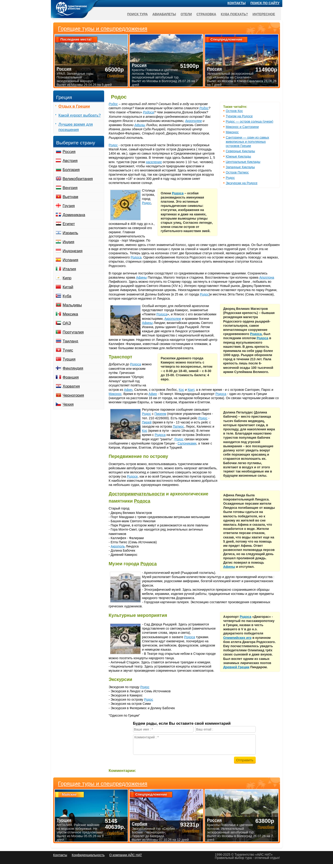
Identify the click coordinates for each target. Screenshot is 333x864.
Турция (69, 359)
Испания (70, 260)
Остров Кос (234, 111)
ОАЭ (67, 323)
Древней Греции (236, 667)
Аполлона (266, 277)
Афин (128, 390)
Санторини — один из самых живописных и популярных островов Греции (247, 142)
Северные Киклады (240, 151)
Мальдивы (72, 305)
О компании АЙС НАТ (125, 855)
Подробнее (115, 833)
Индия (68, 242)
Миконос (232, 132)
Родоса (148, 112)
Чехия (68, 404)
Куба (67, 296)
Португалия (73, 332)
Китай (68, 287)
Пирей (147, 422)
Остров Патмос (237, 172)
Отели (186, 14)
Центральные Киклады (243, 162)
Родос (230, 178)
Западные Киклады (240, 167)
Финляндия (73, 368)
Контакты (236, 3)
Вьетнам (70, 197)
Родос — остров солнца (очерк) (249, 121)
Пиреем (160, 414)
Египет (69, 224)
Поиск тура (137, 14)
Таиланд (70, 341)
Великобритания (78, 179)
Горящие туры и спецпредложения (102, 784)
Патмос (178, 426)
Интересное (263, 14)
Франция (71, 377)
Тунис (68, 350)
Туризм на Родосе (239, 116)
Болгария (71, 170)
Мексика (70, 314)
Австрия (70, 161)
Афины (139, 125)
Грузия (69, 206)
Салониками (186, 443)
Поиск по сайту (265, 3)
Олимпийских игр (237, 638)
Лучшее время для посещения (76, 127)
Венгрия (70, 188)
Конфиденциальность (88, 855)
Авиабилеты (164, 14)
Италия (69, 269)
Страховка (206, 14)
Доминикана (74, 215)
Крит (191, 390)
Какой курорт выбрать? (80, 115)
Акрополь (118, 546)
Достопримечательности (137, 493)
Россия (69, 151)
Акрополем (193, 121)
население (154, 162)
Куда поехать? (234, 14)
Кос (181, 390)
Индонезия (73, 251)
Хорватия (71, 386)
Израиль (70, 233)
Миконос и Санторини (242, 127)
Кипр (67, 278)
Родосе (132, 476)
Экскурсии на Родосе (242, 183)
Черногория (73, 395)
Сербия (139, 824)
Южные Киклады (238, 156)
